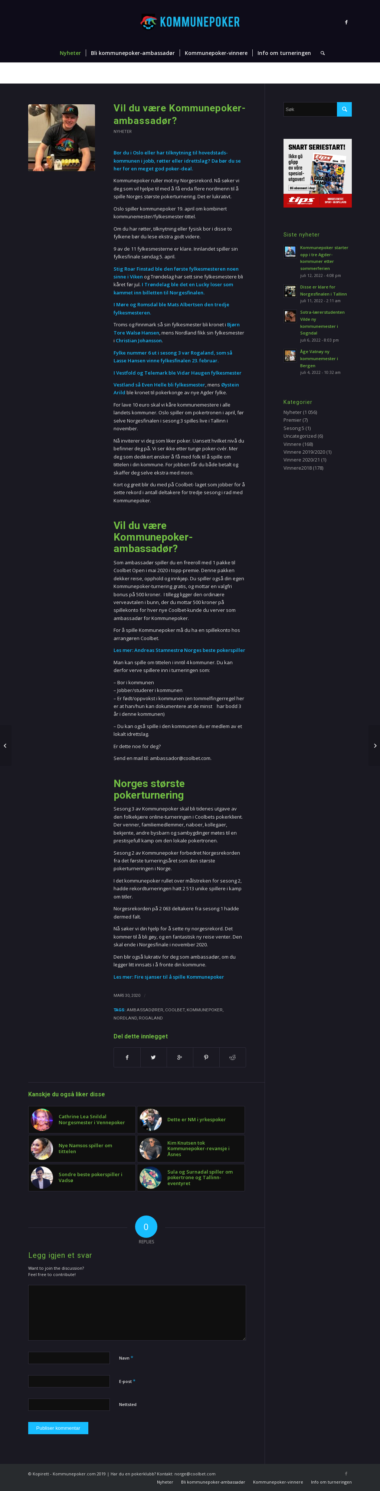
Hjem (213, 73)
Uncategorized (300, 436)
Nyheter (232, 73)
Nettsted (128, 1404)
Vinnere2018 (298, 467)
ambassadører (145, 1009)
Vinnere (292, 444)
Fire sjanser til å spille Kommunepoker (179, 976)
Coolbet (175, 1009)
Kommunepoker (205, 1009)
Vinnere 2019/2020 (304, 451)
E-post (127, 1381)
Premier (292, 420)
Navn (126, 1357)
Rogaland (151, 1018)
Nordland (125, 1018)
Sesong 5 (294, 428)
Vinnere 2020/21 (302, 459)
